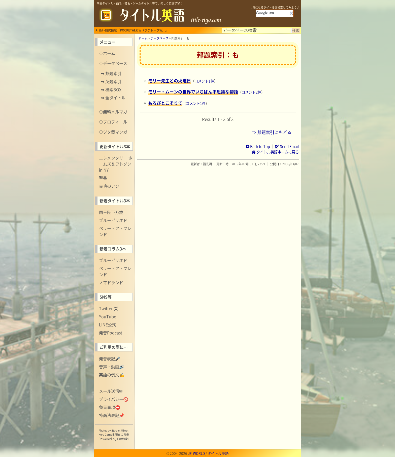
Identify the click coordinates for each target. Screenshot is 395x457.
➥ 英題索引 (111, 81)
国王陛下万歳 (111, 212)
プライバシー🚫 (113, 399)
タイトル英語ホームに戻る (275, 152)
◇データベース (113, 63)
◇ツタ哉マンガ (113, 132)
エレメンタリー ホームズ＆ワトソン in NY (115, 164)
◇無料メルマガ (113, 112)
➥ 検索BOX (111, 89)
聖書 (103, 178)
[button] (291, 13)
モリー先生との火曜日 (169, 81)
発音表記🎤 (109, 358)
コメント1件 (204, 80)
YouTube (107, 316)
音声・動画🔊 (111, 367)
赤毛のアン (109, 186)
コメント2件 (251, 91)
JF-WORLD (196, 453)
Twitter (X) (108, 308)
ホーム (143, 38)
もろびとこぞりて (165, 103)
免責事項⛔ (109, 407)
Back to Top (258, 146)
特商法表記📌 (111, 415)
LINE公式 (107, 324)
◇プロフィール (113, 122)
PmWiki (123, 438)
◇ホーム (107, 53)
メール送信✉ (110, 391)
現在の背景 (122, 434)
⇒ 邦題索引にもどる (271, 132)
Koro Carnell (106, 434)
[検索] (272, 13)
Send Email (287, 146)
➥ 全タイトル (113, 97)
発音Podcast (110, 333)
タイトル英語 (218, 453)
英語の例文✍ (111, 375)
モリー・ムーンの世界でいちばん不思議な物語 (193, 92)
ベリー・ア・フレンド (115, 231)
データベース (159, 38)
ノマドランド (111, 282)
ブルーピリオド (113, 220)
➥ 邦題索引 (111, 73)
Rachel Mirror (120, 430)
